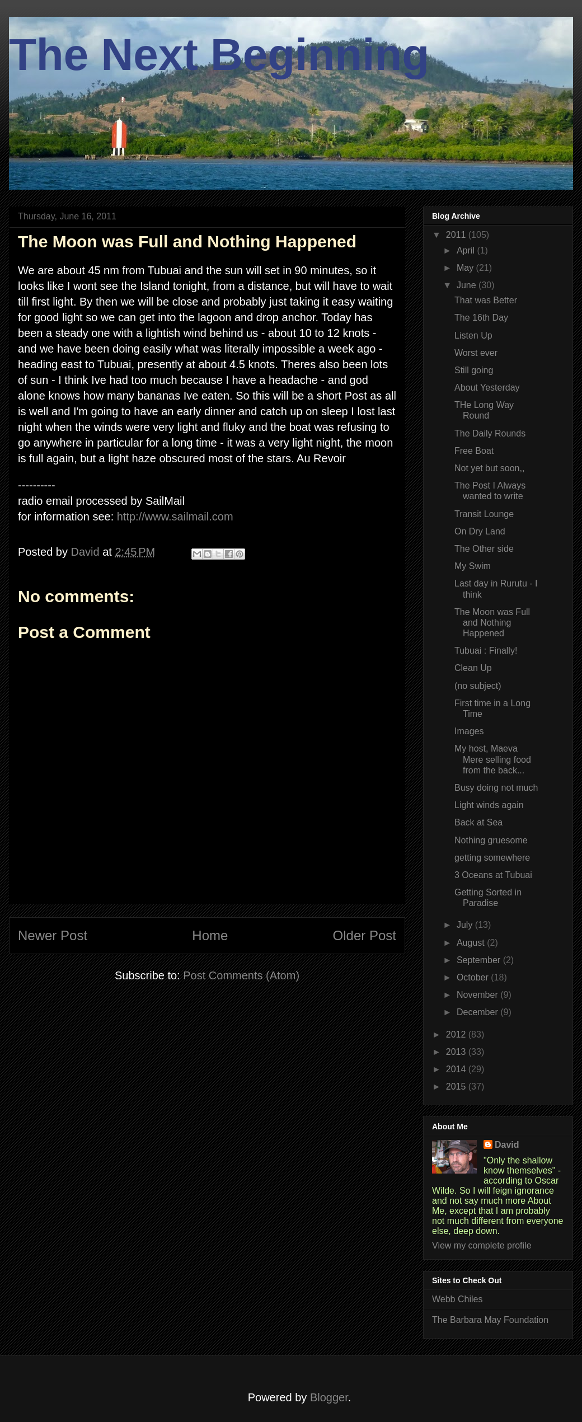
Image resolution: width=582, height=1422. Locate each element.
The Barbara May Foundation (490, 1320)
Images (469, 731)
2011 (457, 235)
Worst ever (475, 353)
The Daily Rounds (489, 433)
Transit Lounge (484, 514)
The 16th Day (481, 317)
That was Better (485, 300)
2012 (457, 1034)
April (467, 250)
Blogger (329, 1397)
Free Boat (474, 451)
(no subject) (477, 686)
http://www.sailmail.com (175, 516)
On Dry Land (479, 531)
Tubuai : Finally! (485, 650)
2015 (457, 1086)
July (466, 925)
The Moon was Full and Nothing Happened (492, 622)
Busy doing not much (496, 787)
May (466, 268)
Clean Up (473, 668)
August (472, 942)
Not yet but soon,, (489, 468)
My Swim (472, 566)
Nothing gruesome (491, 840)
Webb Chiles (457, 1299)
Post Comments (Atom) (241, 975)
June (467, 285)
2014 (457, 1069)
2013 (457, 1052)
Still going (473, 370)
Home (210, 935)
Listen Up (473, 335)
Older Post (364, 935)
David (507, 1144)
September (480, 960)
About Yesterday (487, 387)
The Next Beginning (219, 54)
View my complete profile (482, 1245)
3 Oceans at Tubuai (494, 875)
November (478, 994)
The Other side (484, 548)
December (478, 1012)
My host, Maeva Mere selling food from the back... (492, 759)
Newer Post (52, 935)
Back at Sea (478, 822)
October (474, 977)
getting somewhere (492, 857)
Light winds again (489, 805)
